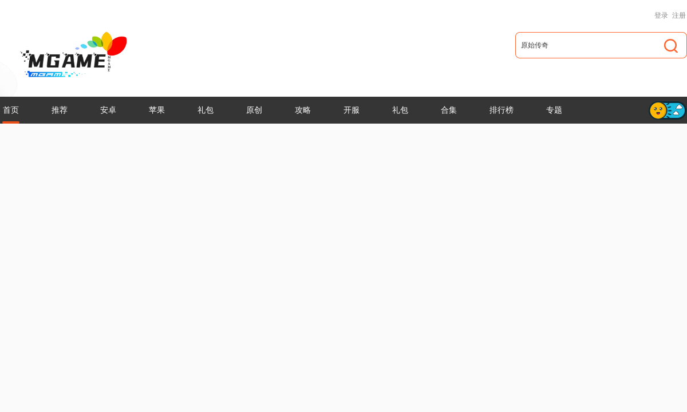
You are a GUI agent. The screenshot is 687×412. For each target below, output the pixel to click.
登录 (661, 15)
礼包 (206, 109)
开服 (352, 109)
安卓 (108, 109)
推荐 (60, 109)
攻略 (303, 109)
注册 (679, 15)
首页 (11, 109)
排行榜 (501, 109)
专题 (554, 109)
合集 (449, 109)
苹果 (157, 109)
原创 (254, 109)
